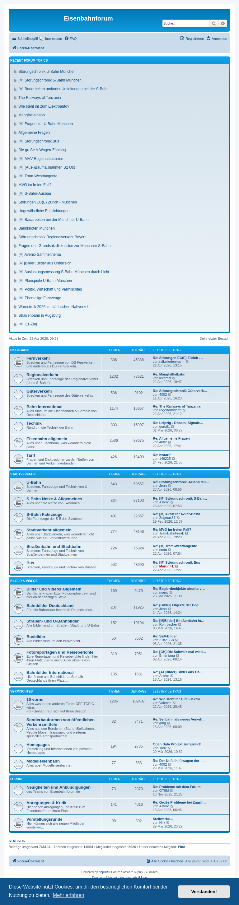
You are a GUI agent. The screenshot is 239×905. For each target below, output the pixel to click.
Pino (181, 847)
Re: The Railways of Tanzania (176, 406)
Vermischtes (21, 691)
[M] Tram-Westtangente (37, 176)
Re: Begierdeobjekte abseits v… (179, 588)
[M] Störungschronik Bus (38, 141)
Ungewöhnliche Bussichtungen (43, 211)
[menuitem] (51, 38)
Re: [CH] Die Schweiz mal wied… (179, 652)
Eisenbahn (19, 350)
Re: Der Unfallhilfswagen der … (178, 761)
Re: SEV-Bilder (165, 636)
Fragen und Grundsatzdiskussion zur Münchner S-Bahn (64, 246)
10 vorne (34, 699)
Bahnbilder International (50, 672)
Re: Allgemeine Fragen (171, 438)
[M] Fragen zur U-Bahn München (45, 124)
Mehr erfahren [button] (68, 895)
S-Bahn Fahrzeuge (44, 514)
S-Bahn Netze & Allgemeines (54, 499)
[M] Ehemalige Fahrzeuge (39, 298)
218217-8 (166, 640)
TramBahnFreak (171, 533)
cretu (163, 550)
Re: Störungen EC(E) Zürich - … (178, 358)
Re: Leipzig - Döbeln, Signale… (178, 423)
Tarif (30, 455)
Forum (16, 779)
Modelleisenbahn (43, 761)
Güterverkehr (39, 391)
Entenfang (167, 655)
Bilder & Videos (24, 581)
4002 (163, 394)
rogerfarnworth (170, 410)
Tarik (162, 748)
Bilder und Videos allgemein (53, 589)
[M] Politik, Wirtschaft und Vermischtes (50, 289)
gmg (162, 723)
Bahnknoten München (36, 228)
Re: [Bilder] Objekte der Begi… (178, 605)
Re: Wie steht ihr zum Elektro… (178, 699)
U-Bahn (33, 482)
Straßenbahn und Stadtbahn (54, 546)
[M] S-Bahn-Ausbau (34, 193)
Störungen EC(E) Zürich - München (47, 202)
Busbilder (35, 636)
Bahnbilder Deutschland (50, 605)
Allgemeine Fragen (34, 132)
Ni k (162, 822)
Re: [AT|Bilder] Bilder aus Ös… (178, 672)
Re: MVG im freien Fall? (172, 529)
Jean (163, 485)
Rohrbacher (168, 624)
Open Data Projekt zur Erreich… (179, 744)
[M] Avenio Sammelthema (39, 254)
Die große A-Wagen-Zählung (42, 150)
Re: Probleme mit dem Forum (176, 787)
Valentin (165, 703)
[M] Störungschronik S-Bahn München (50, 80)
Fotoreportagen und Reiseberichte (59, 652)
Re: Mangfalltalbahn (169, 374)
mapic (163, 592)
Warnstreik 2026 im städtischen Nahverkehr (54, 307)
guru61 (164, 426)
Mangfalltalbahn (31, 115)
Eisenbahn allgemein (46, 438)
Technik (34, 423)
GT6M (164, 790)
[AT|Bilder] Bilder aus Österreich (44, 263)
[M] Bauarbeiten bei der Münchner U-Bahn (53, 219)
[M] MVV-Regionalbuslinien (40, 158)
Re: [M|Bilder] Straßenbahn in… (178, 621)
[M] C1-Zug (27, 324)
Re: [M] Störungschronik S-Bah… (180, 498)
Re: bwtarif (162, 455)
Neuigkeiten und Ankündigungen (58, 787)
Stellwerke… (163, 819)
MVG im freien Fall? (34, 185)
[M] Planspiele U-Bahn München (45, 280)
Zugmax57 (167, 518)
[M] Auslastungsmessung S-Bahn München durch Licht (63, 272)
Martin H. (166, 566)
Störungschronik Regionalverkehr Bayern (52, 237)
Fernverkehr (38, 358)
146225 (165, 458)
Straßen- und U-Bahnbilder (52, 621)
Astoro (164, 502)
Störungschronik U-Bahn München (46, 71)
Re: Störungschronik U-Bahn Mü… (181, 482)
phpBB (103, 872)
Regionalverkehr (42, 374)
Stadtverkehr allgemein (49, 530)
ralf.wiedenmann (172, 361)
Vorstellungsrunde (44, 819)
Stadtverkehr (22, 474)
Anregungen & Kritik (46, 802)
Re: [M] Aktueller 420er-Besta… (178, 514)
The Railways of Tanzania (39, 98)
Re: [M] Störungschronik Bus (176, 562)
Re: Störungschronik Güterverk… (180, 391)
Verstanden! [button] (204, 891)
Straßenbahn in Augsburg (39, 315)
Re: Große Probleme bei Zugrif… (179, 802)
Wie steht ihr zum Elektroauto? (43, 106)
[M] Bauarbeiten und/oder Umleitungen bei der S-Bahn (63, 89)
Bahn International (44, 406)
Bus (30, 563)
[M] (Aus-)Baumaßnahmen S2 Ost (46, 167)
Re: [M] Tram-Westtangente (175, 546)
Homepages (38, 744)
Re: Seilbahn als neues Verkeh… (179, 719)
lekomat (165, 378)
